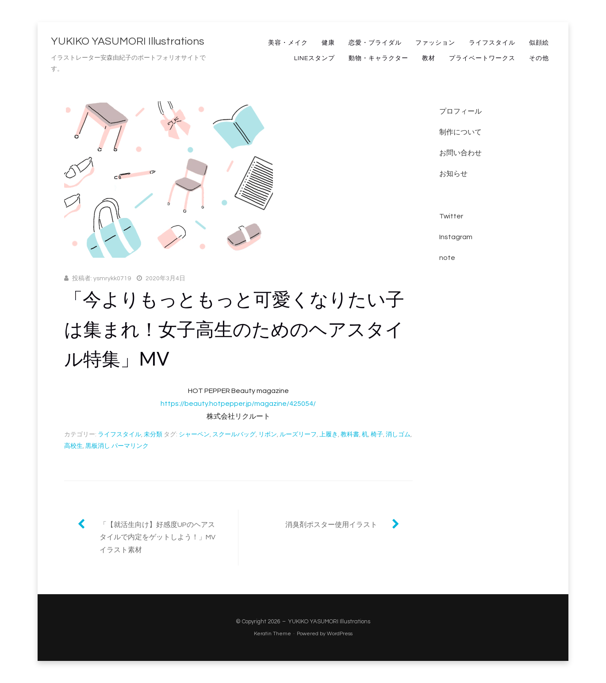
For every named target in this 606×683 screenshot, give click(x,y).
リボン (267, 434)
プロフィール (460, 111)
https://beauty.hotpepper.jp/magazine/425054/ (238, 403)
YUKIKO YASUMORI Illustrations (127, 41)
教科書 (350, 434)
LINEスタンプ (314, 58)
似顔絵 (539, 43)
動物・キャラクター (378, 58)
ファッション (435, 43)
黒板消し (97, 446)
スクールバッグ (234, 434)
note (447, 257)
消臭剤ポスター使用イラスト (331, 524)
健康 (328, 43)
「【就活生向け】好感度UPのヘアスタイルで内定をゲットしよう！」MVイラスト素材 (157, 537)
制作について (460, 132)
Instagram (455, 236)
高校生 (73, 446)
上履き (328, 434)
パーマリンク (130, 446)
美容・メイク (288, 43)
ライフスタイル (492, 43)
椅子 (377, 434)
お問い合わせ (460, 152)
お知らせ (453, 173)
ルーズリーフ (298, 434)
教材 (428, 58)
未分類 (153, 434)
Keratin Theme (272, 634)
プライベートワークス (482, 58)
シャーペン (194, 434)
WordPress (340, 634)
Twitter (451, 216)
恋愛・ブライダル (375, 43)
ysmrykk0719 (112, 278)
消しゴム (398, 434)
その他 (539, 58)
